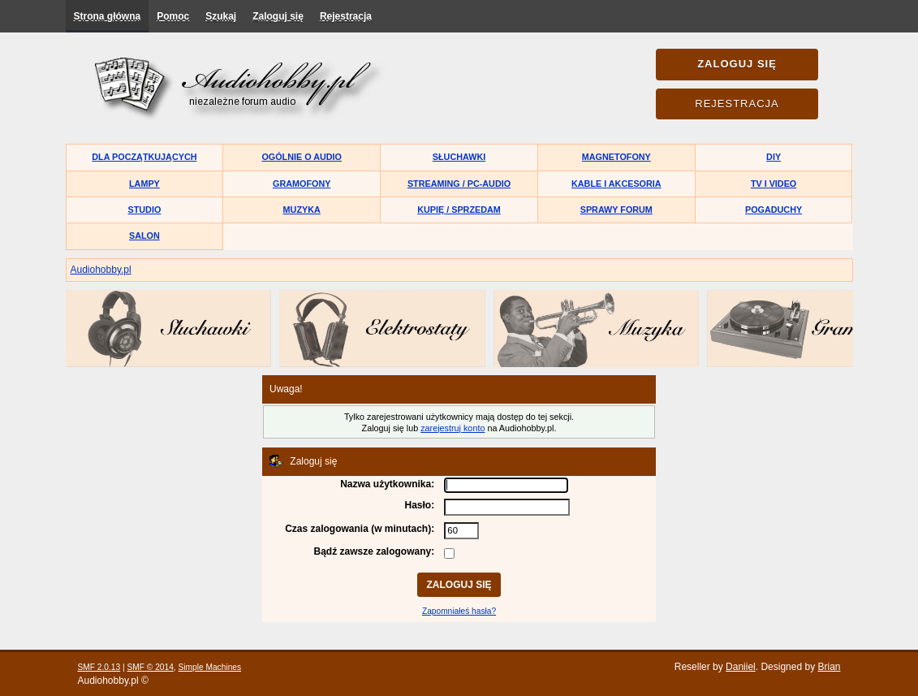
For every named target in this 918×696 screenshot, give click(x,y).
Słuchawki (459, 157)
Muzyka (302, 209)
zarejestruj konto (452, 428)
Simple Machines (210, 667)
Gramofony (301, 183)
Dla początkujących (144, 157)
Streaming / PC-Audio (459, 183)
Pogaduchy (773, 209)
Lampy (144, 183)
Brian (828, 666)
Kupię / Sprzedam (459, 209)
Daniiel (741, 666)
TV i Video (773, 183)
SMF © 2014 (150, 667)
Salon (144, 235)
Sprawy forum (616, 209)
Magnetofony (616, 157)
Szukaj (220, 16)
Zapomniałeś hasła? (459, 611)
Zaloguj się (278, 16)
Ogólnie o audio (301, 157)
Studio (145, 209)
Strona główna (107, 16)
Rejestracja (346, 16)
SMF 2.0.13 (99, 667)
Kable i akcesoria (616, 183)
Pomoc (173, 16)
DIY (773, 157)
